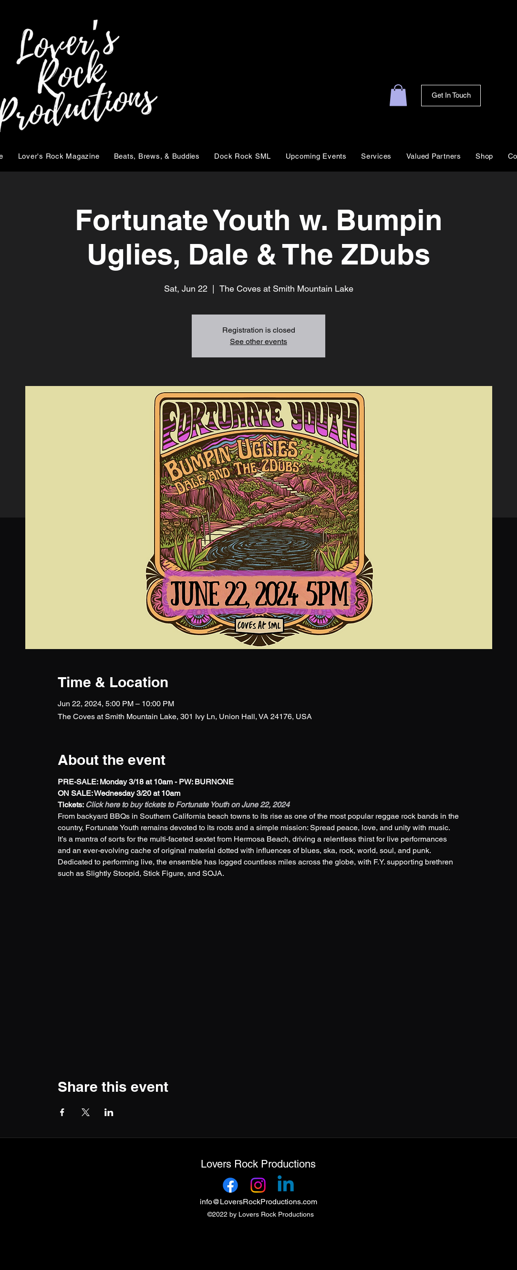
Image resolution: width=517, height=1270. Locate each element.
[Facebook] (230, 1185)
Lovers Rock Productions (258, 1164)
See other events (258, 341)
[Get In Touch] (451, 95)
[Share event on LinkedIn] (109, 1112)
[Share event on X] (85, 1112)
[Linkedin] (286, 1185)
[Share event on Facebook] (62, 1112)
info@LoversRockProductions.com (258, 1201)
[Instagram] (258, 1185)
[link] (398, 95)
